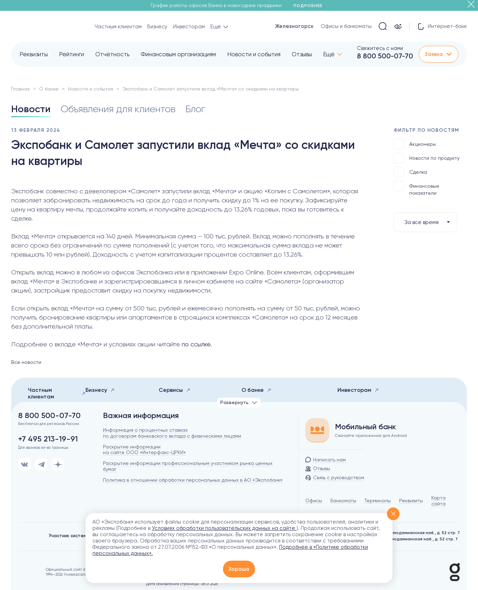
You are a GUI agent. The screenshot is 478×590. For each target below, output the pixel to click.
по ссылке (196, 344)
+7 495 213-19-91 (48, 439)
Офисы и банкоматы (346, 26)
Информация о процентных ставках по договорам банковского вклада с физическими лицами (172, 433)
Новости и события (254, 54)
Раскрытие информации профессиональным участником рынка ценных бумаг (187, 466)
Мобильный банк (365, 426)
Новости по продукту (427, 158)
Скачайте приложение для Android (371, 435)
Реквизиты (34, 54)
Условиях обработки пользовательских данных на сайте (224, 528)
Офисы (313, 500)
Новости (31, 109)
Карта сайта (438, 500)
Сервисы (175, 390)
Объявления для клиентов (117, 109)
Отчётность (112, 54)
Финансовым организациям (178, 54)
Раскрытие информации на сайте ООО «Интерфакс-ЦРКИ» (144, 449)
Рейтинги (71, 54)
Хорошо (239, 569)
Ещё (329, 54)
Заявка (439, 54)
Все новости (26, 362)
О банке (49, 89)
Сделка (410, 172)
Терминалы (378, 500)
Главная (20, 89)
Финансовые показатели (416, 188)
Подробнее (310, 5)
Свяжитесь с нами (380, 48)
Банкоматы (343, 500)
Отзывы (302, 54)
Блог (195, 109)
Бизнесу (157, 26)
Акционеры (415, 144)
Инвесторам (189, 26)
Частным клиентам (118, 26)
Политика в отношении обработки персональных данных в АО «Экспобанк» (193, 480)
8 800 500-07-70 (385, 56)
